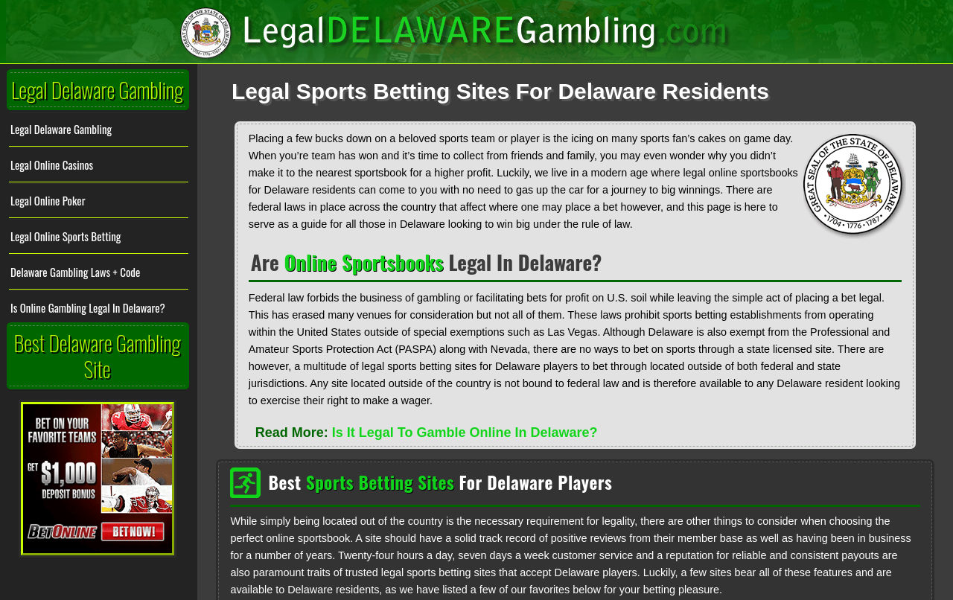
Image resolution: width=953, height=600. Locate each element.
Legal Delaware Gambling (61, 128)
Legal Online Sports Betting (65, 235)
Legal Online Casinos (51, 164)
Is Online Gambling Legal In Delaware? (87, 307)
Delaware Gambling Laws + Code (75, 271)
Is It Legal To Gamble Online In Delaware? (465, 431)
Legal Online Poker (47, 199)
